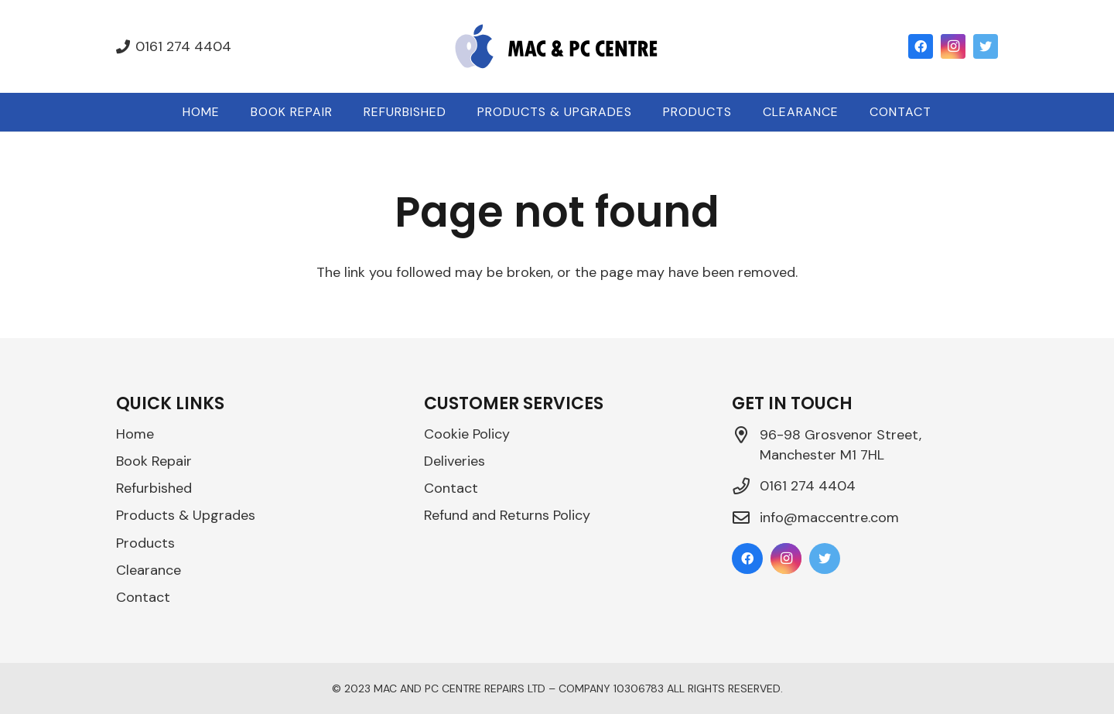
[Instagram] (953, 46)
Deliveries (454, 461)
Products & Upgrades (185, 515)
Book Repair (154, 461)
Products (145, 543)
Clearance (148, 570)
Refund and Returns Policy (507, 515)
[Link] (556, 46)
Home (135, 434)
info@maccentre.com (829, 517)
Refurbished (154, 488)
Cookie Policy (467, 434)
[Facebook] (920, 46)
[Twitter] (985, 46)
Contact (143, 597)
